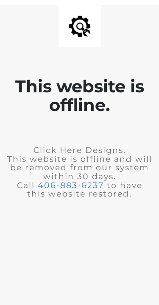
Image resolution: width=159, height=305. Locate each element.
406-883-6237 (71, 185)
